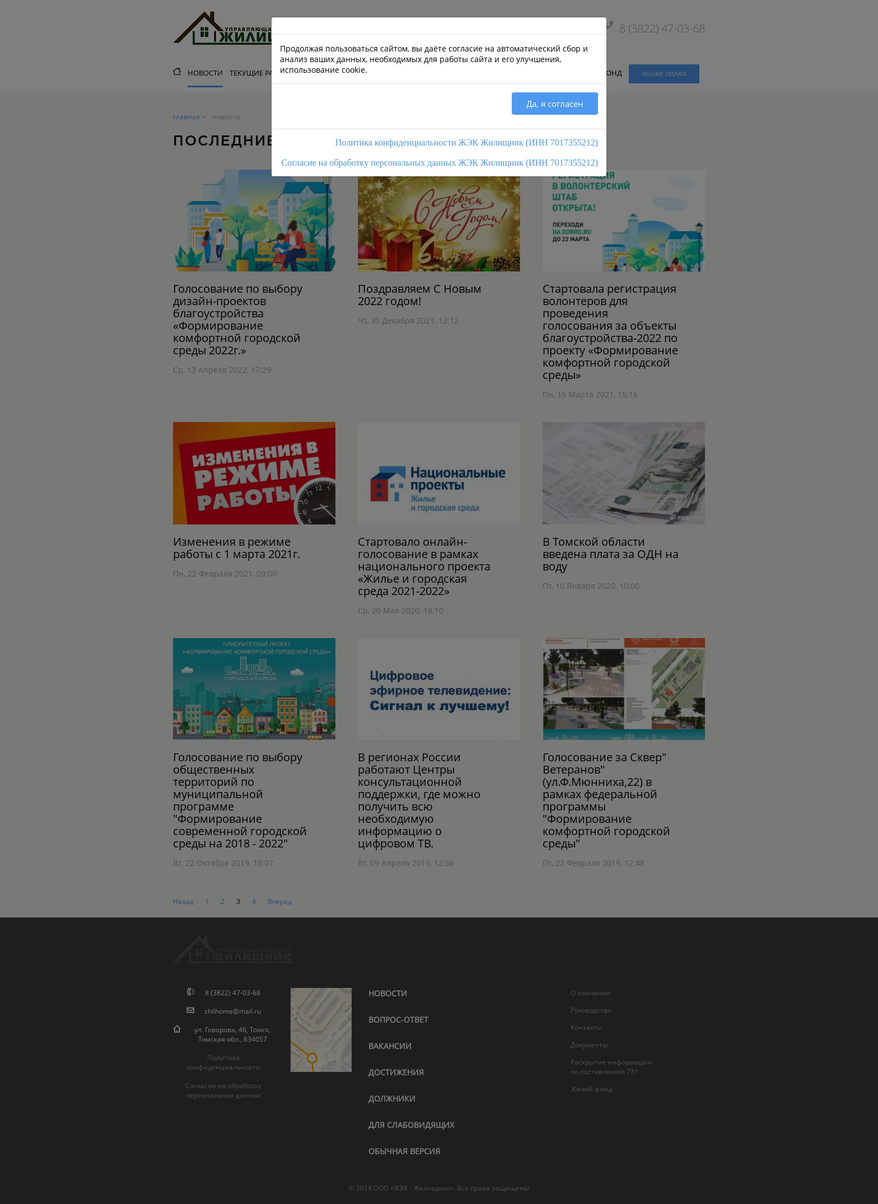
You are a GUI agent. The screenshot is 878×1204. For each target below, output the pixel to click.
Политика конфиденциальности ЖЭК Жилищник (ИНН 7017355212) (466, 142)
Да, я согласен (554, 103)
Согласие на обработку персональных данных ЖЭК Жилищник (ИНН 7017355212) (440, 162)
